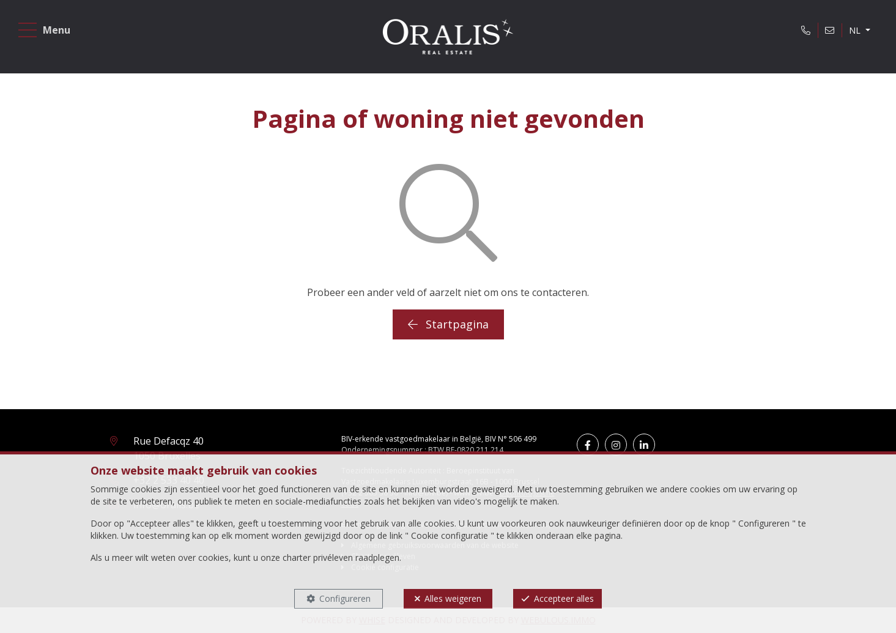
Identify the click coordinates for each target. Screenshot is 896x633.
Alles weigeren (452, 598)
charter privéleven (318, 557)
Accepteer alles (564, 598)
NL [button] (853, 33)
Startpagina (448, 324)
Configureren (345, 598)
